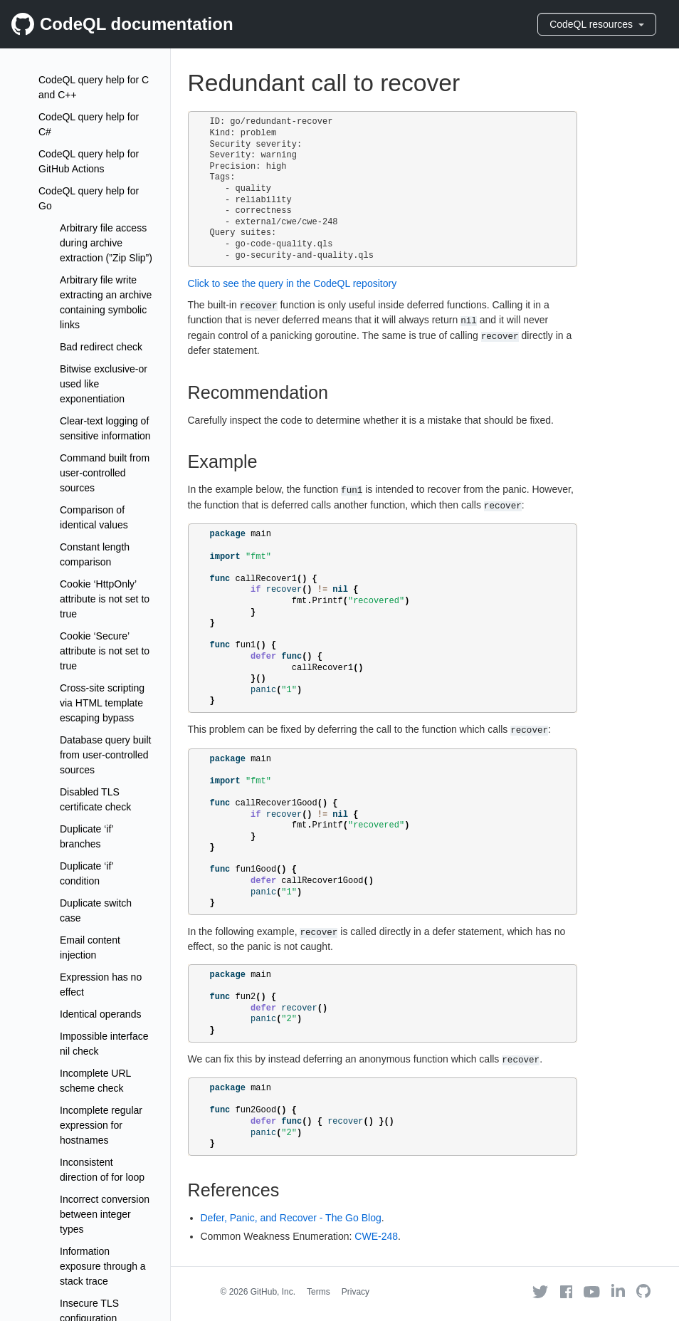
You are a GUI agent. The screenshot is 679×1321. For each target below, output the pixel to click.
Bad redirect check (101, 347)
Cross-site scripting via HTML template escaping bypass (102, 703)
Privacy (355, 1292)
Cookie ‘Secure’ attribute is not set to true (104, 651)
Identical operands (100, 1014)
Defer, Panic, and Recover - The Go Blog (291, 1217)
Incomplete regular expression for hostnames (101, 1125)
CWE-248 (376, 1236)
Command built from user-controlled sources (104, 473)
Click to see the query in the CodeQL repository (292, 283)
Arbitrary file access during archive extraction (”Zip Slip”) (106, 242)
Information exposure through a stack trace (103, 1266)
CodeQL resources (596, 24)
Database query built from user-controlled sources (105, 755)
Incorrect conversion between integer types (104, 1214)
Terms (318, 1292)
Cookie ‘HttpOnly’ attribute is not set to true (104, 599)
